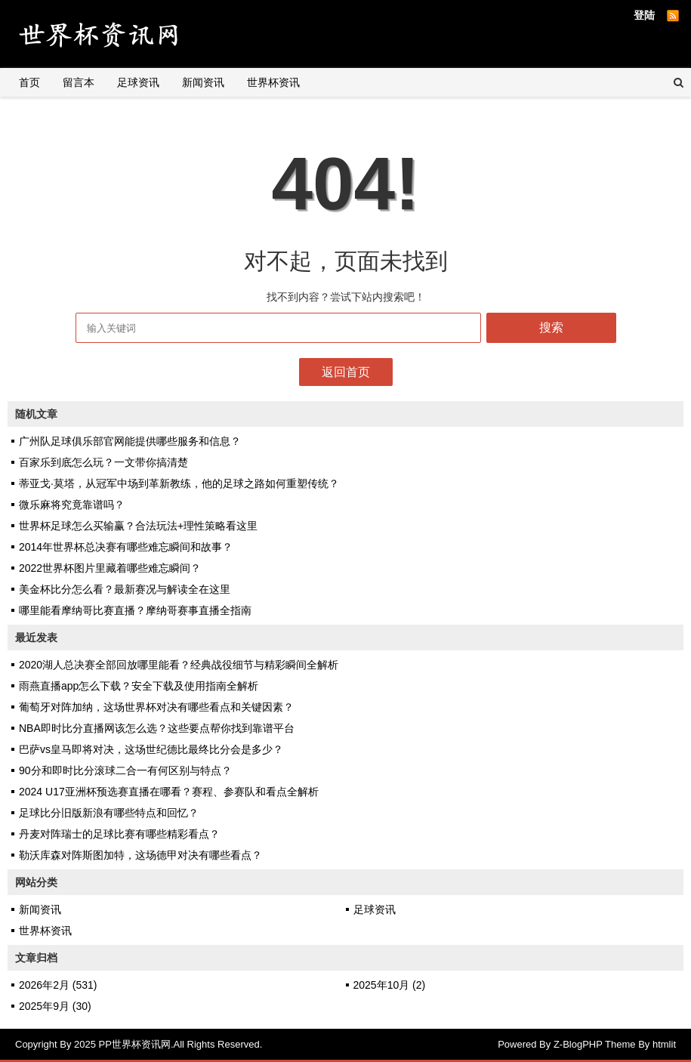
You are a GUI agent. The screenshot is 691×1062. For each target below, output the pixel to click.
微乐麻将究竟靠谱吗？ (72, 505)
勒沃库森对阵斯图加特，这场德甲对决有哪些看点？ (140, 855)
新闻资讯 (203, 82)
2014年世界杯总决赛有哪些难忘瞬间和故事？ (126, 547)
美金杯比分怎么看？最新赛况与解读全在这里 (124, 589)
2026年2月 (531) (58, 985)
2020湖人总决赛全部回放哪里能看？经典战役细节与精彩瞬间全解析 (178, 665)
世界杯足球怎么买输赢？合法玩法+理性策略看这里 (138, 526)
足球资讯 (138, 82)
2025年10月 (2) (389, 985)
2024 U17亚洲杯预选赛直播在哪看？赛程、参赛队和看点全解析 (169, 792)
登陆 (644, 15)
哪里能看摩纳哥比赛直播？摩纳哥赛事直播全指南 (135, 610)
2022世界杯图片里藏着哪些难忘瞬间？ (110, 568)
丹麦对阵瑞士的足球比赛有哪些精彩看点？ (119, 834)
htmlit (664, 1044)
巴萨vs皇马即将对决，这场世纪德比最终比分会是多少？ (151, 749)
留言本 (78, 82)
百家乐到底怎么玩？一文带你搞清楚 (103, 462)
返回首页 (346, 372)
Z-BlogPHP (578, 1044)
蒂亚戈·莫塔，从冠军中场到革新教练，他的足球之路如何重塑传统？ (179, 483)
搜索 (551, 327)
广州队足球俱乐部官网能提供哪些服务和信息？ (130, 441)
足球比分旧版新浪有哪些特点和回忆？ (109, 813)
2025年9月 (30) (55, 1006)
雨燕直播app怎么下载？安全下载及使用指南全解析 (138, 686)
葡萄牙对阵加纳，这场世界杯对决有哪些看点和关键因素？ (156, 707)
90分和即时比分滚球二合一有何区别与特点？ (125, 770)
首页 (29, 82)
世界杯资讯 (273, 82)
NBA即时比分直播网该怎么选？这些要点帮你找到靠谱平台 (157, 728)
